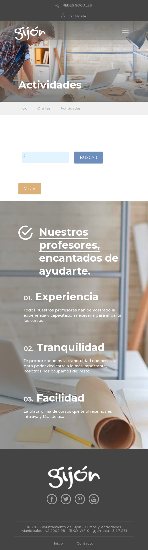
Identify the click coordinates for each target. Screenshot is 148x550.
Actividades (70, 108)
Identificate (77, 16)
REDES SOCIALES (77, 5)
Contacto (85, 543)
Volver (29, 188)
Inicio (22, 108)
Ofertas (44, 108)
